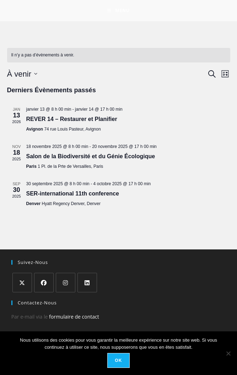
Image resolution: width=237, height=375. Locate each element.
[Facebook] (44, 282)
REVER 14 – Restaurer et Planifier (71, 119)
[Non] (228, 353)
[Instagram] (65, 282)
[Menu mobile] (118, 10)
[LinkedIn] (87, 282)
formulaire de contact (74, 316)
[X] (22, 282)
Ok (118, 360)
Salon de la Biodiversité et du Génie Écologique (90, 156)
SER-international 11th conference (72, 194)
